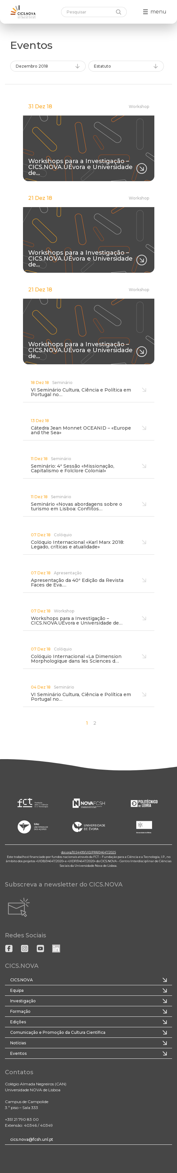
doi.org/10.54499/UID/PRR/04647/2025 (88, 852)
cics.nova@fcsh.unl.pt (31, 1139)
